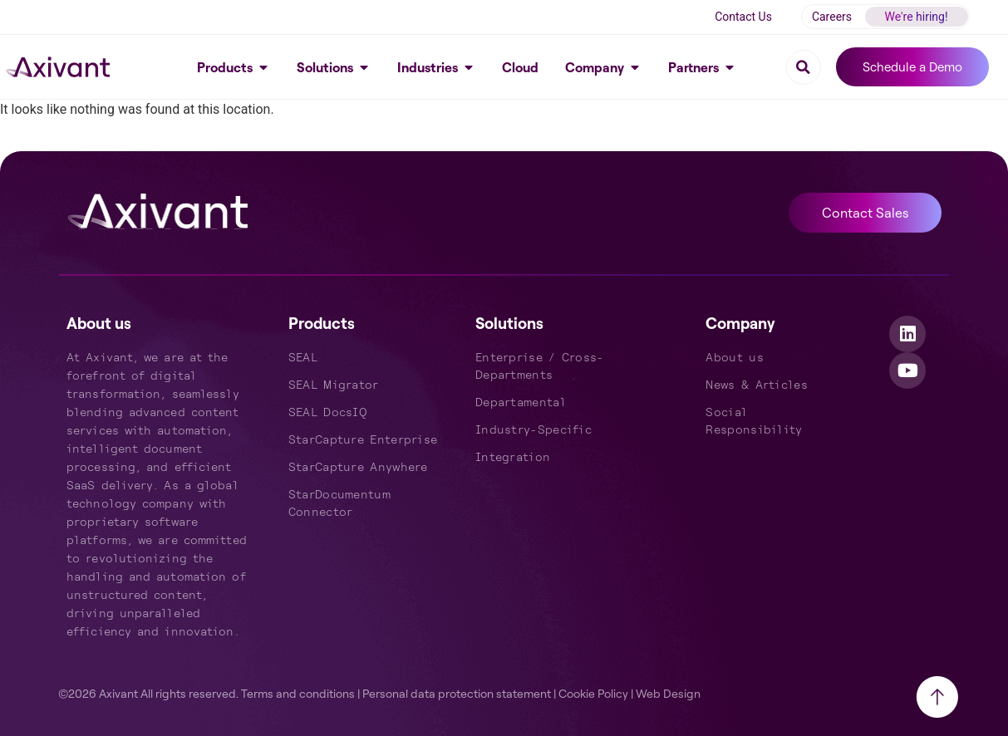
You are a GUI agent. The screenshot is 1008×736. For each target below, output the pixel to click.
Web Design (668, 693)
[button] (803, 67)
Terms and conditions (298, 693)
